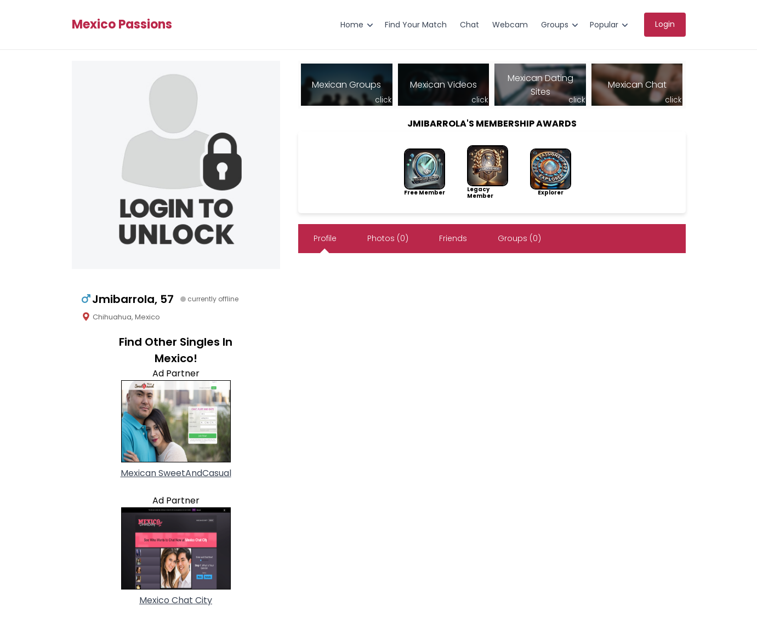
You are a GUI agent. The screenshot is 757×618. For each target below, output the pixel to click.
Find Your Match (416, 24)
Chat (469, 24)
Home (351, 24)
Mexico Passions (122, 24)
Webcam (510, 24)
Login (665, 24)
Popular (604, 24)
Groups (554, 24)
